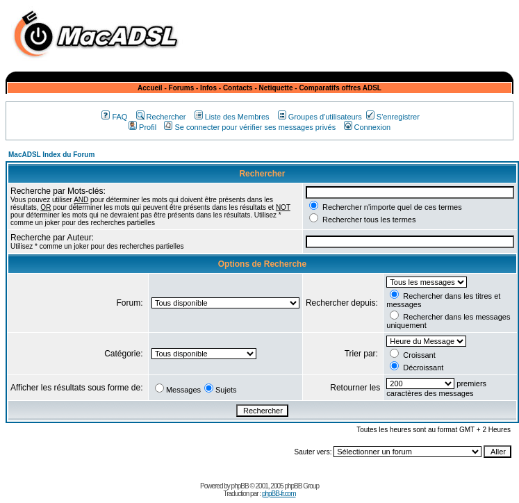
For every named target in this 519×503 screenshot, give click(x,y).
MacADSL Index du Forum (51, 154)
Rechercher (161, 117)
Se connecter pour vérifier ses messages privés (250, 127)
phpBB (240, 486)
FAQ (114, 117)
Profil (142, 127)
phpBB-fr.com (279, 493)
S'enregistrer (393, 117)
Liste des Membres (232, 117)
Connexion (367, 127)
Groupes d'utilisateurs (320, 117)
